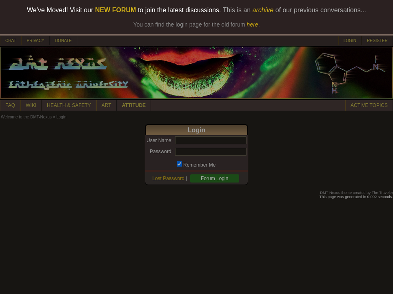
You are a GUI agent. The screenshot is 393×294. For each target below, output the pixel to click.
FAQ (10, 105)
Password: (161, 151)
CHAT (10, 40)
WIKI (31, 105)
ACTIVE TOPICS (369, 105)
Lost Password (168, 178)
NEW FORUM (115, 10)
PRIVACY (35, 40)
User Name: (160, 140)
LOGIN (350, 40)
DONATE (63, 40)
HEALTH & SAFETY (69, 105)
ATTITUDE (134, 105)
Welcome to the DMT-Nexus (26, 117)
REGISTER (377, 40)
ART (106, 105)
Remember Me (199, 165)
